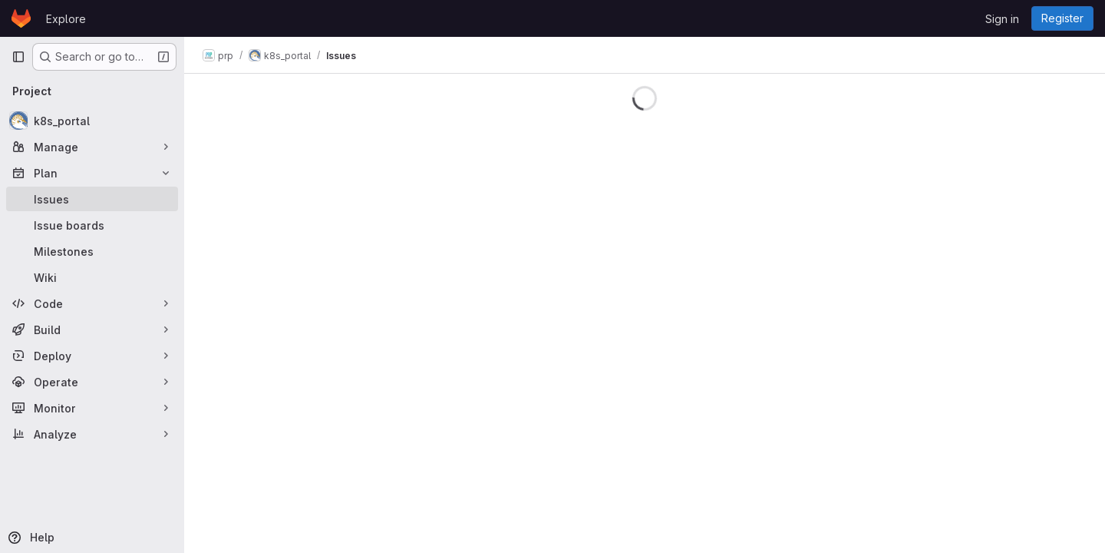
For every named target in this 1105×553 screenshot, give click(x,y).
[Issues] (92, 199)
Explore (66, 18)
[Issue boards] (92, 225)
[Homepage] (21, 18)
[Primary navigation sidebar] (18, 57)
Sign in (1002, 18)
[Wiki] (92, 277)
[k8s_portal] (92, 120)
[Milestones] (92, 251)
